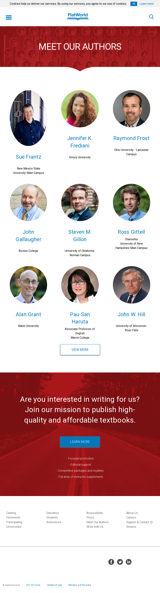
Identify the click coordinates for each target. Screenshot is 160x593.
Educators (52, 513)
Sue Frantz (28, 157)
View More (80, 349)
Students (52, 517)
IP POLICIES (85, 585)
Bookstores (53, 522)
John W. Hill (131, 314)
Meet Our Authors (97, 522)
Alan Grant (28, 314)
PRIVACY (72, 585)
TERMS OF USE (54, 585)
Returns (131, 526)
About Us (132, 513)
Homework (13, 517)
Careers (131, 517)
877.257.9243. (33, 585)
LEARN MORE (80, 442)
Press (90, 517)
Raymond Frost (131, 138)
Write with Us (94, 526)
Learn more (147, 3)
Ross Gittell (131, 232)
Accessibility (94, 513)
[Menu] (9, 16)
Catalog (11, 513)
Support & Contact (139, 522)
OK (133, 4)
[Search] (151, 17)
